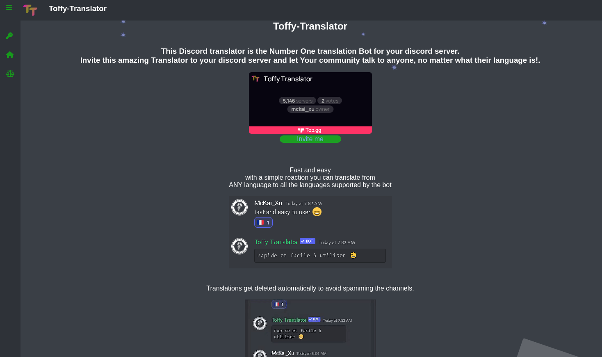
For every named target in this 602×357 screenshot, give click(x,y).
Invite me (310, 138)
